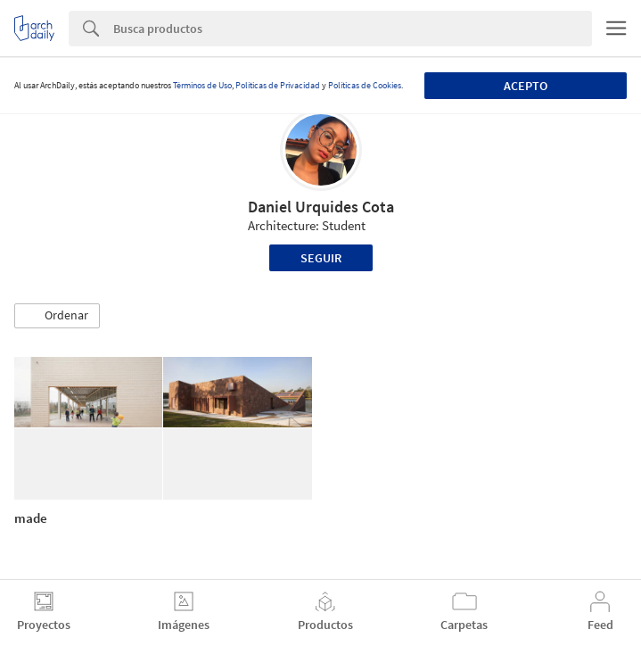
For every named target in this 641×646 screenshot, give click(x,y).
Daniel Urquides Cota (321, 206)
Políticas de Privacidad (277, 85)
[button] (57, 315)
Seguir (320, 258)
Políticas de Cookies (364, 85)
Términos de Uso (202, 85)
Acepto (525, 86)
